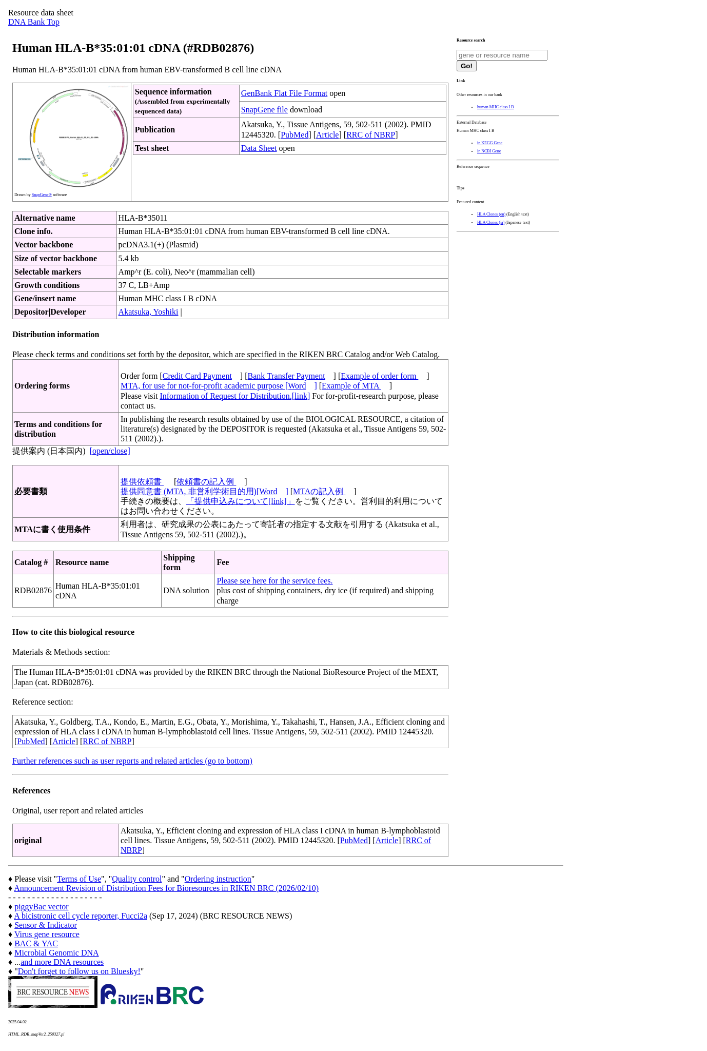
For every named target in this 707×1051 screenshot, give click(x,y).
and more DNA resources (62, 962)
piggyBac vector (41, 906)
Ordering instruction (218, 878)
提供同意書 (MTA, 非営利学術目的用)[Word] (204, 491)
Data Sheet (259, 148)
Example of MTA (351, 385)
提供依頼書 (142, 481)
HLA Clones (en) (491, 214)
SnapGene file (264, 109)
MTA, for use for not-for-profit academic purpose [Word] (219, 385)
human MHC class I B (495, 107)
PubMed (294, 134)
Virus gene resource (47, 934)
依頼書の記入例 (206, 481)
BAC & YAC (36, 943)
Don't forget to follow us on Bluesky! (79, 971)
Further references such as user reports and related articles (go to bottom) (132, 760)
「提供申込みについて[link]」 (240, 501)
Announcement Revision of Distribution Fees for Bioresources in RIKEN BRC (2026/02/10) (166, 888)
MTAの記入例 (319, 491)
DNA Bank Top (34, 21)
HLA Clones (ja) (490, 222)
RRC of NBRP (370, 134)
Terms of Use (79, 878)
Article (327, 134)
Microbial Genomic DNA (56, 952)
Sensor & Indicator (45, 925)
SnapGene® (42, 194)
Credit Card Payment (197, 376)
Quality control (137, 878)
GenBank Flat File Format (284, 93)
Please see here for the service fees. (274, 580)
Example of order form (379, 376)
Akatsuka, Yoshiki (149, 311)
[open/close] (110, 450)
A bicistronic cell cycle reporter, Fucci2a (80, 915)
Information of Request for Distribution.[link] (235, 396)
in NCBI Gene (489, 151)
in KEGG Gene (489, 143)
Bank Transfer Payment (286, 376)
